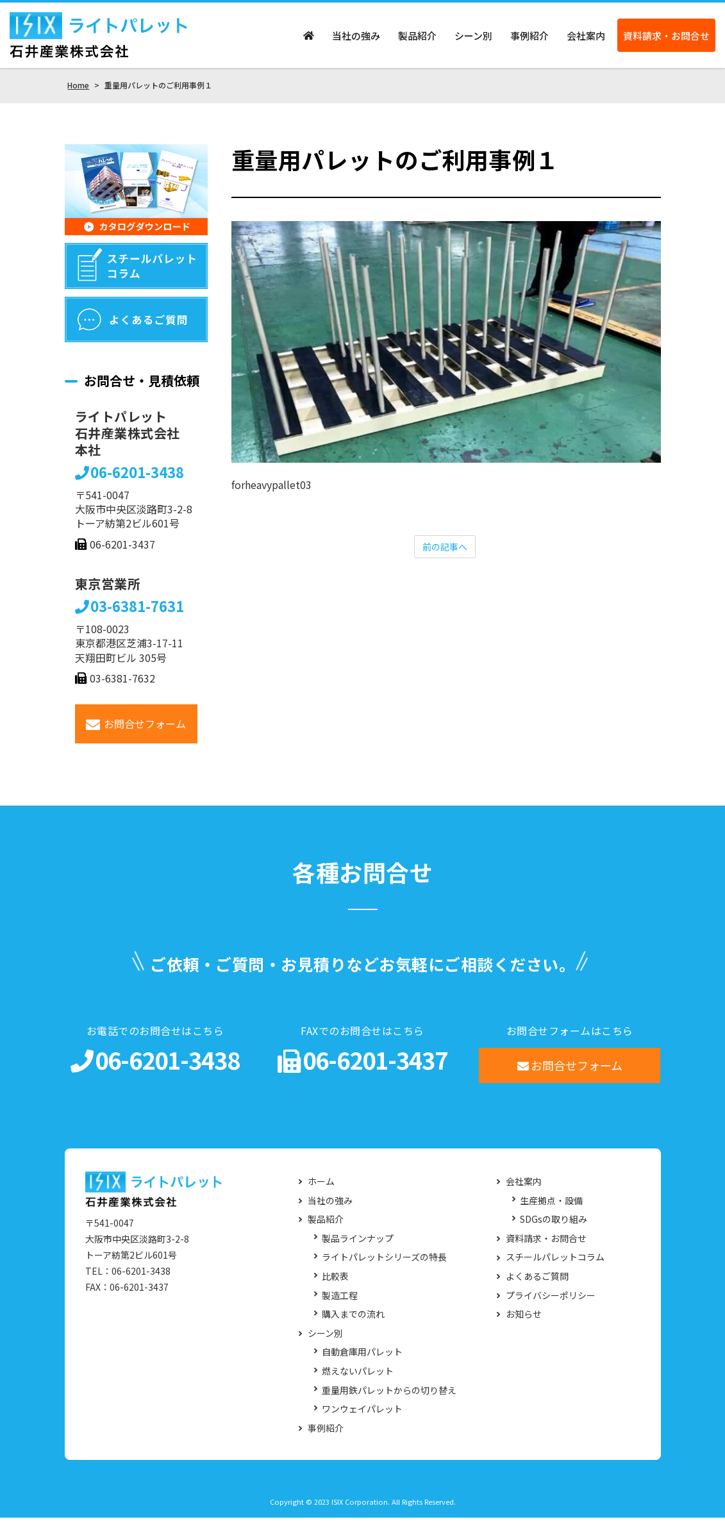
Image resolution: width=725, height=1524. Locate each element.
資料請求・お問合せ (666, 39)
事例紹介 (529, 39)
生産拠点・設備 (551, 1207)
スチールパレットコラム (555, 1263)
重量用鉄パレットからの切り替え (389, 1397)
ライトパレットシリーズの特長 (384, 1263)
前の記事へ (445, 553)
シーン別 (473, 39)
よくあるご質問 (537, 1283)
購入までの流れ (353, 1320)
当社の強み (356, 39)
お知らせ (524, 1320)
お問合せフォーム (136, 730)
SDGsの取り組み (553, 1226)
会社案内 (586, 39)
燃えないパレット (358, 1377)
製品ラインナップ (358, 1245)
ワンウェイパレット (362, 1415)
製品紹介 (417, 39)
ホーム (321, 1188)
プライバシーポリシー (551, 1302)
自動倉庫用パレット (362, 1358)
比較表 (335, 1283)
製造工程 (340, 1302)
